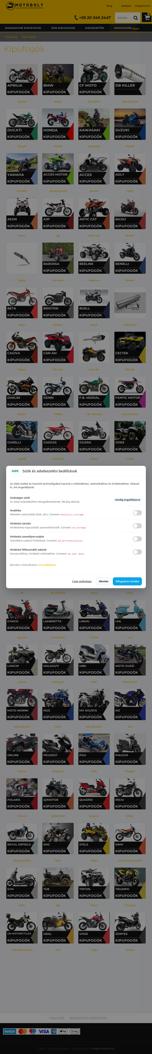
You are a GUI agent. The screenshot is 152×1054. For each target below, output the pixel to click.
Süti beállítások (47, 565)
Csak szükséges (82, 581)
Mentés (103, 581)
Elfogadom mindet (127, 581)
